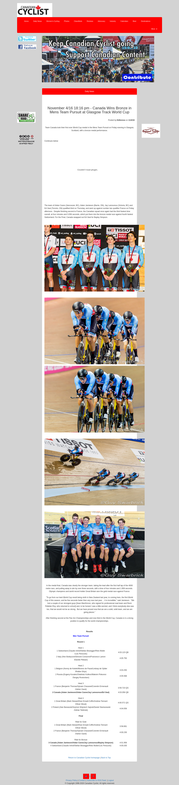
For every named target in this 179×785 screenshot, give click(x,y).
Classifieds (78, 21)
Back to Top (106, 758)
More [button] (154, 29)
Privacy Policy (71, 780)
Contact (82, 780)
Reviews (90, 21)
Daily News (37, 21)
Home (26, 21)
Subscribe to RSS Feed (96, 780)
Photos (66, 21)
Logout (111, 780)
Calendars (124, 21)
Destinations (145, 21)
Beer (134, 21)
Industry (113, 21)
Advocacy (101, 21)
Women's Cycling (52, 21)
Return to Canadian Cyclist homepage (84, 758)
